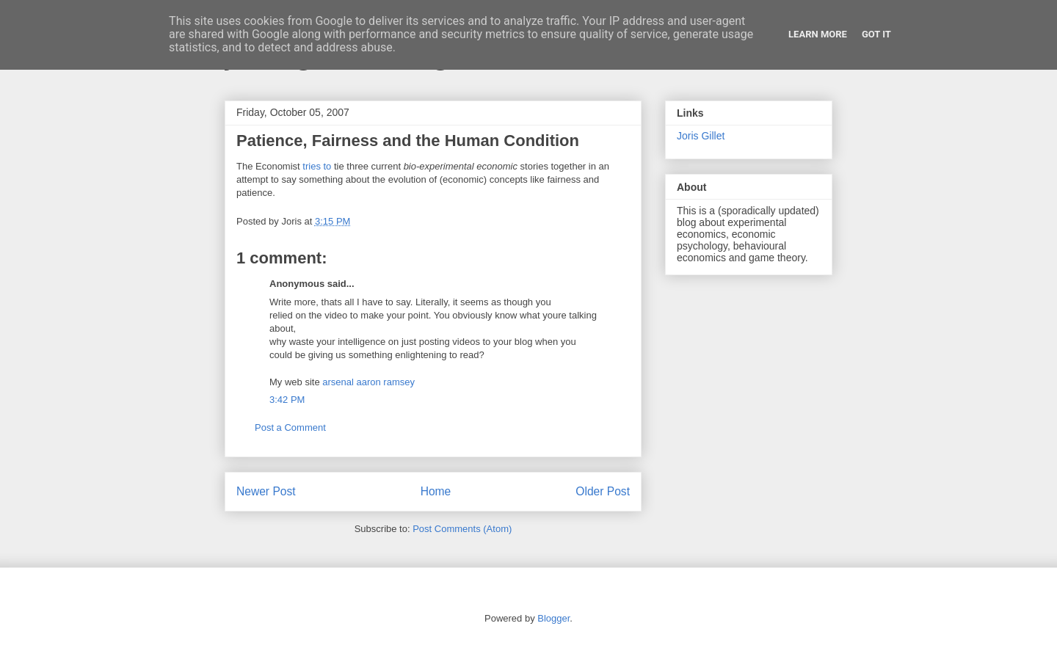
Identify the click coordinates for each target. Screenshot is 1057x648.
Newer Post (266, 491)
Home (436, 491)
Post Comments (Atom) (462, 528)
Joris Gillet (700, 136)
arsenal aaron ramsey (368, 381)
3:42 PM (287, 399)
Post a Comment (290, 427)
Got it (876, 34)
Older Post (602, 491)
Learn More (817, 34)
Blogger (553, 618)
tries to (316, 166)
